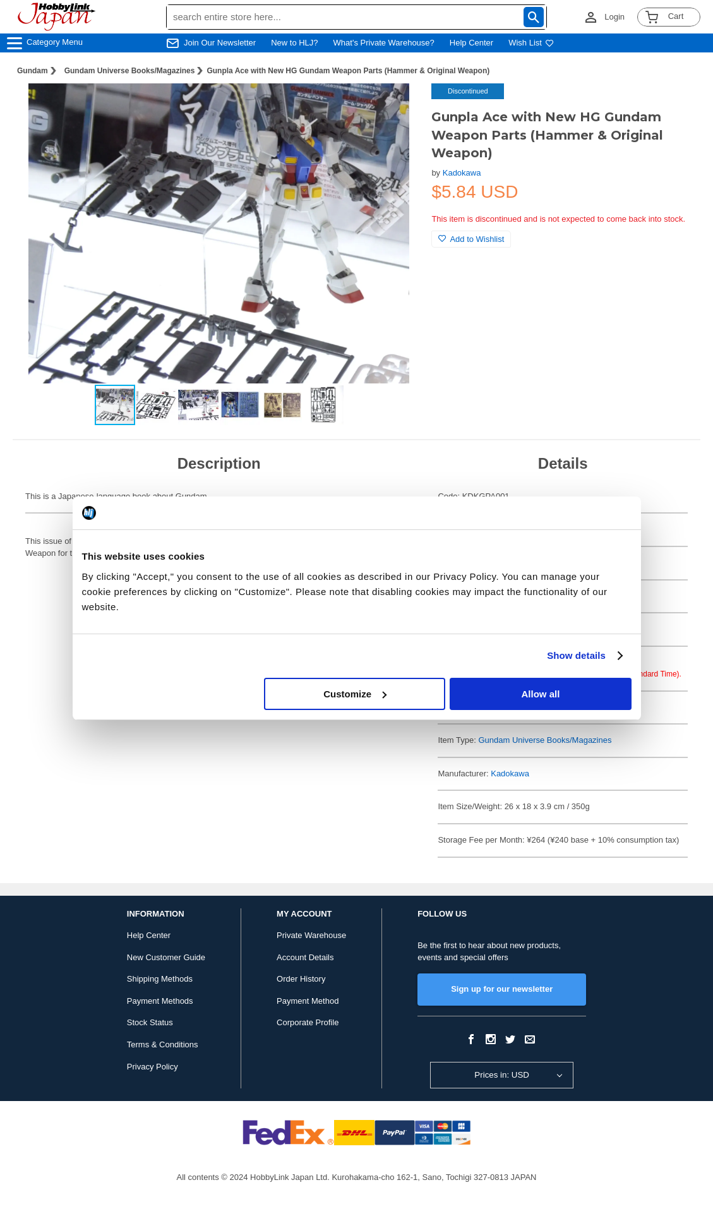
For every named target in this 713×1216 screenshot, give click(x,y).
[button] (396, 106)
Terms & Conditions (162, 1044)
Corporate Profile (308, 1022)
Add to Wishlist (471, 239)
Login (614, 16)
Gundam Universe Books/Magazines (129, 70)
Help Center (471, 42)
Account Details (305, 957)
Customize (354, 694)
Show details (576, 655)
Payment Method (308, 1001)
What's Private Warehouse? (383, 42)
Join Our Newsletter (220, 42)
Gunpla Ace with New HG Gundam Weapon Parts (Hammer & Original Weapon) (348, 70)
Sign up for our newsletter (502, 989)
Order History (301, 979)
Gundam (32, 70)
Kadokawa (462, 173)
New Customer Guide (166, 957)
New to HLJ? (294, 42)
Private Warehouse (311, 935)
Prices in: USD (501, 1075)
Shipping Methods (160, 979)
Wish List (531, 42)
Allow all (541, 694)
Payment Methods (160, 1001)
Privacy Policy (152, 1066)
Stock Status (150, 1022)
